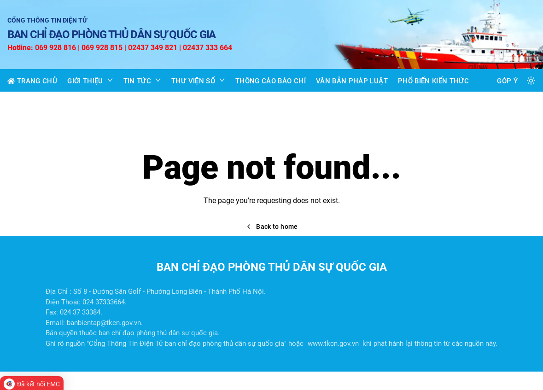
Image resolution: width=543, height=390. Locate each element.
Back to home (271, 226)
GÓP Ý (507, 81)
